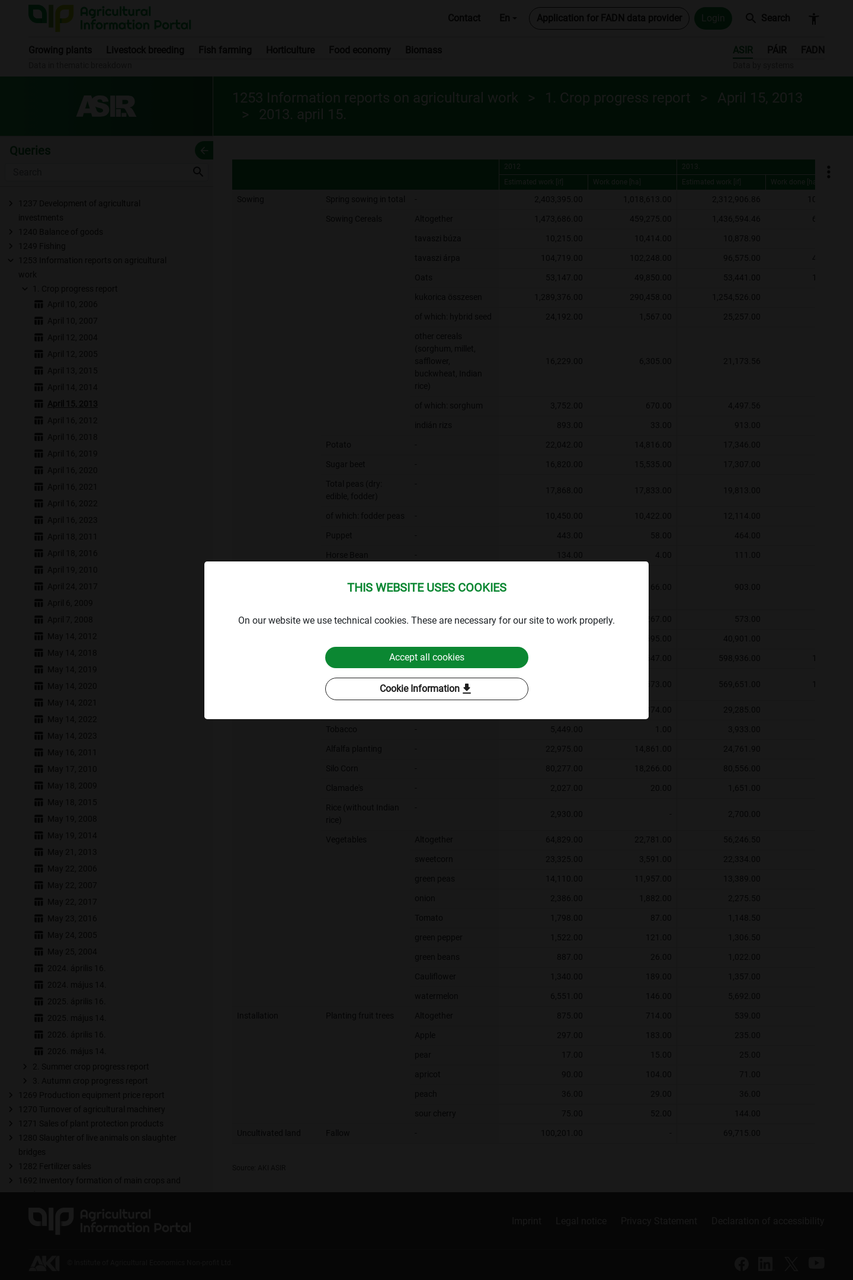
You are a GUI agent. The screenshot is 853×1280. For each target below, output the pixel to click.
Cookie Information (427, 689)
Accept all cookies (426, 657)
